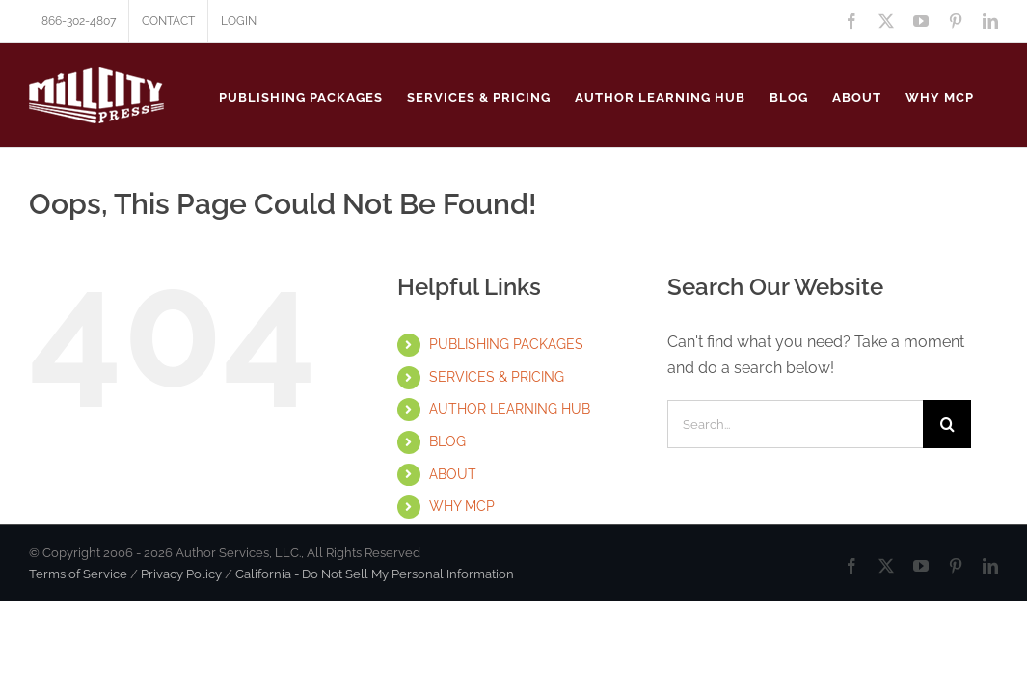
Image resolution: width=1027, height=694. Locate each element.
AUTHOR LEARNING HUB (509, 408)
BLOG (447, 441)
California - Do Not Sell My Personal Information (374, 574)
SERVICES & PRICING (496, 377)
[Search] (947, 424)
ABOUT (452, 474)
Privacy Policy (181, 574)
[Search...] (795, 424)
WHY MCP (462, 506)
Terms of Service (78, 574)
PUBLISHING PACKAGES (506, 344)
